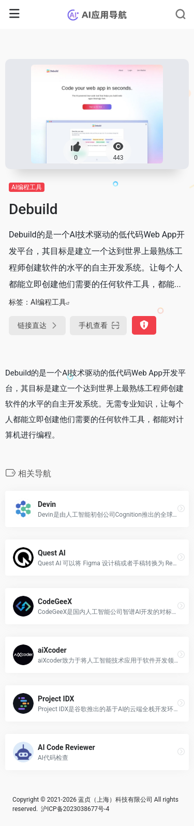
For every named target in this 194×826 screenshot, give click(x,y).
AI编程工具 (26, 187)
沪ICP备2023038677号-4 (75, 809)
